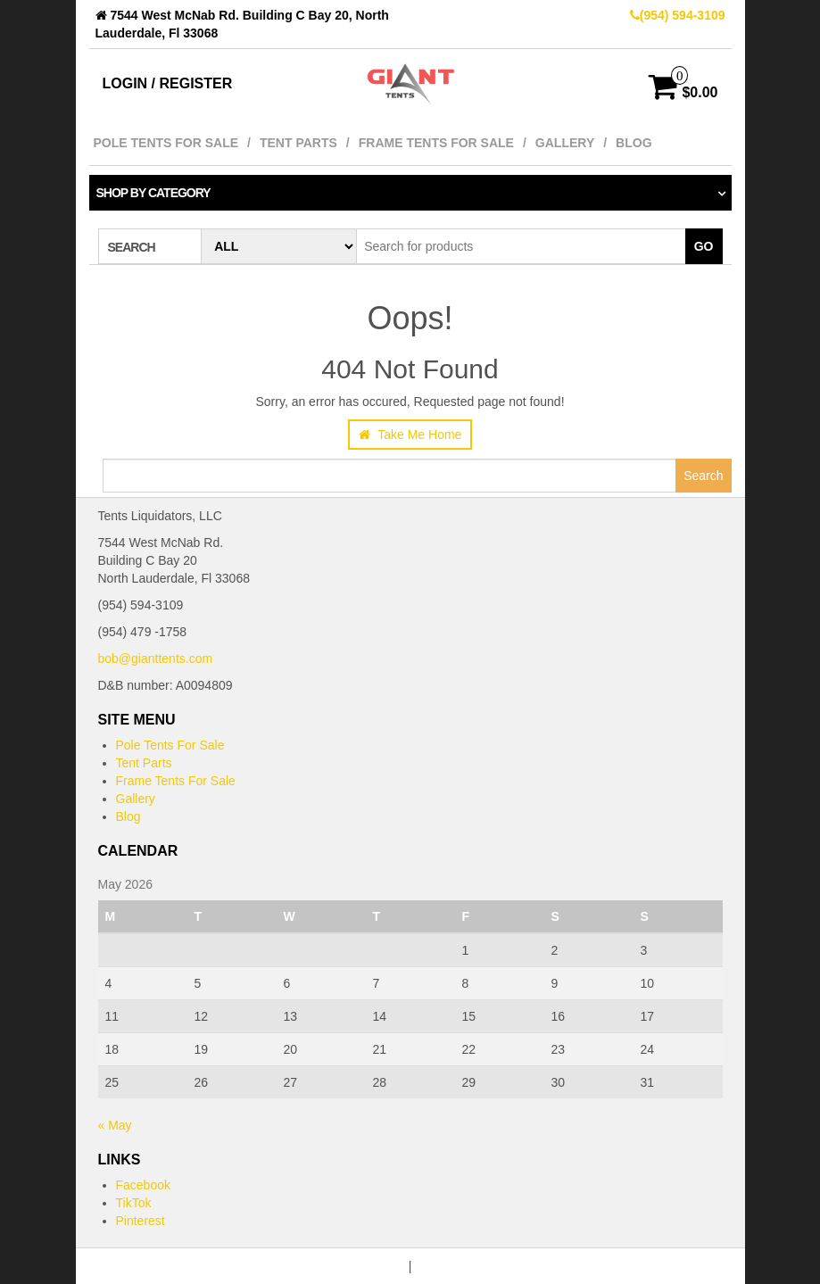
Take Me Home (410, 434)
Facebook (143, 1185)
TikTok (134, 1203)
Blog (633, 143)
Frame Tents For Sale (436, 143)
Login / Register (168, 83)
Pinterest (140, 1221)
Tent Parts (298, 143)
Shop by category (153, 193)
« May (115, 1125)
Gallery (564, 143)
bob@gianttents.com (155, 658)
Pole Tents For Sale (166, 143)
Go (704, 246)
